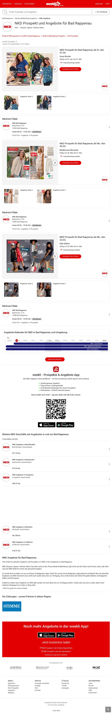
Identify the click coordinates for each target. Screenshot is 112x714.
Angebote (11, 690)
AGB (90, 690)
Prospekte (7, 4)
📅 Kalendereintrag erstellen (70, 63)
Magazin (99, 4)
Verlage (37, 686)
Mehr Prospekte (55, 359)
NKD (16, 28)
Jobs (90, 683)
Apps (107, 4)
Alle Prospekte (72, 36)
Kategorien (29, 4)
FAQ (36, 688)
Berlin (61, 5)
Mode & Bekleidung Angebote (26, 18)
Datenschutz (93, 688)
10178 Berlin (101, 12)
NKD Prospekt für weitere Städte (14, 588)
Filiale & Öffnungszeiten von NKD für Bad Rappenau (21, 36)
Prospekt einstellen (42, 683)
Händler (18, 4)
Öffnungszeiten (13, 686)
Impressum (93, 693)
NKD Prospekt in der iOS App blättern (56, 651)
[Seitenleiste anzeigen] (108, 709)
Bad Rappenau (7, 18)
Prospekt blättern (70, 69)
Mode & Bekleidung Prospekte (54, 36)
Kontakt (38, 690)
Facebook (65, 683)
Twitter (64, 686)
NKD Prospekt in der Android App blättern (56, 648)
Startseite (11, 683)
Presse (91, 686)
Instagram (65, 688)
